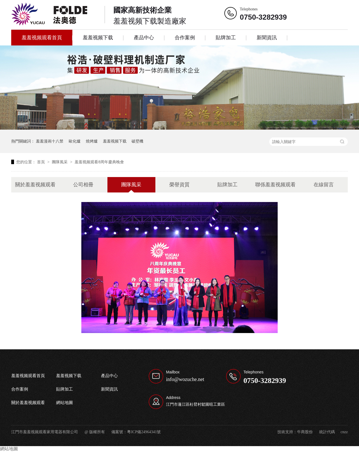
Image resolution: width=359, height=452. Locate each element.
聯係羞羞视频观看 (275, 184)
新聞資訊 (267, 37)
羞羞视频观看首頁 (42, 37)
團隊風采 (60, 162)
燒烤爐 (92, 141)
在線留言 (324, 184)
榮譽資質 (179, 184)
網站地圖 (64, 402)
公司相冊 (83, 184)
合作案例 (185, 37)
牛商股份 (305, 432)
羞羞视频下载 (98, 37)
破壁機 (137, 141)
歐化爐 (74, 141)
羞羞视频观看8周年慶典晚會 (99, 162)
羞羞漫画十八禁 (49, 141)
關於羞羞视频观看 (35, 184)
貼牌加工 (226, 37)
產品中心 (144, 37)
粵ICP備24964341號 (144, 432)
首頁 (41, 162)
